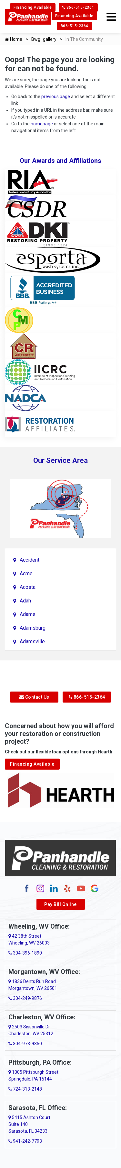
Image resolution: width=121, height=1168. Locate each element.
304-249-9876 (25, 998)
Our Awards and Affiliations (60, 161)
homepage (42, 123)
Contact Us (34, 697)
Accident (29, 560)
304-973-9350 (25, 1043)
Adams (27, 614)
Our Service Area (60, 460)
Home (13, 39)
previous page (55, 96)
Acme (26, 573)
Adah (25, 601)
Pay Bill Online (60, 904)
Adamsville (32, 641)
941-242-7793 (25, 1141)
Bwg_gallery (43, 39)
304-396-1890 (25, 953)
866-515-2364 (78, 7)
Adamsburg (32, 628)
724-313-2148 (25, 1089)
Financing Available (33, 7)
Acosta (27, 587)
